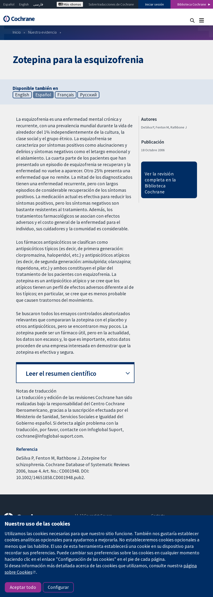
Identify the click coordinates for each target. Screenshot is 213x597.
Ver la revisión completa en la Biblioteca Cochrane (160, 183)
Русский (88, 95)
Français (65, 95)
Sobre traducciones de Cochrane (111, 4)
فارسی (38, 4)
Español (8, 4)
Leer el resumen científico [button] (61, 373)
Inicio (17, 32)
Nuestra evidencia (42, 32)
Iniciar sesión (154, 4)
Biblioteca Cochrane (191, 4)
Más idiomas (70, 4)
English (24, 4)
